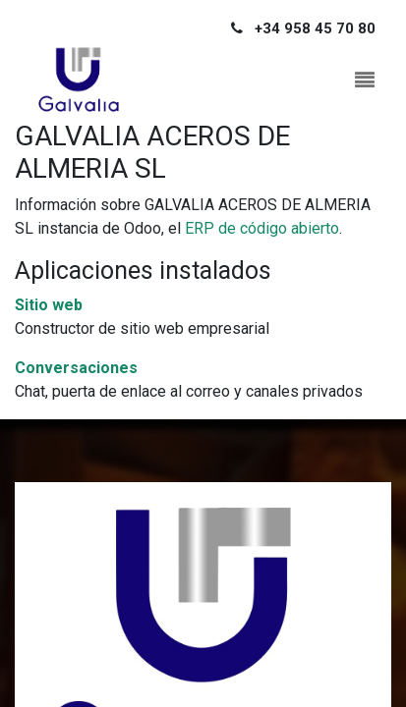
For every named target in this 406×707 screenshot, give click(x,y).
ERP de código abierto (262, 228)
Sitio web (49, 305)
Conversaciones (76, 367)
